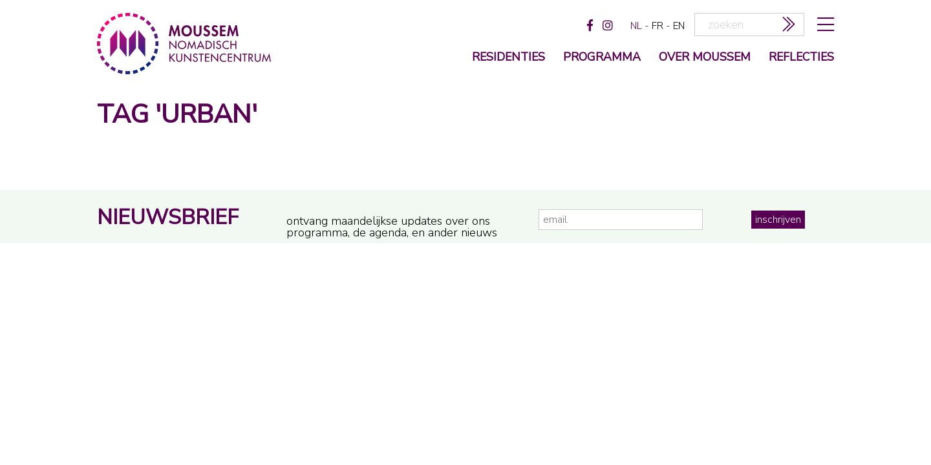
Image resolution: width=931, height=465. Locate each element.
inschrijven (778, 219)
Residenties (508, 58)
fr (657, 25)
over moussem (705, 58)
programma (602, 58)
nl (636, 25)
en (679, 25)
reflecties (801, 58)
